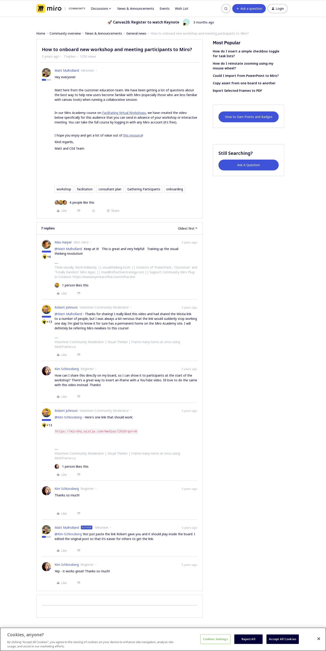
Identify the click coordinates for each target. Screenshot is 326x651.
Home (40, 33)
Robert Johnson (66, 307)
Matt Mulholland (67, 70)
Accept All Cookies (282, 639)
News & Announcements (135, 8)
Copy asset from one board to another (244, 83)
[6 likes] (74, 202)
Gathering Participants (143, 189)
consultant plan (109, 189)
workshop (64, 189)
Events (165, 8)
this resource (132, 135)
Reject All (248, 639)
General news (136, 33)
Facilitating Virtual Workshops (124, 113)
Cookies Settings (215, 639)
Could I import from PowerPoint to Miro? (246, 75)
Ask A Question (248, 165)
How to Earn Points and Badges (248, 117)
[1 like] (72, 285)
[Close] (319, 639)
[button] (249, 8)
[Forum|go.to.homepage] (60, 8)
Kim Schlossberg (67, 369)
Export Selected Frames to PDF (237, 90)
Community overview (65, 33)
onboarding (174, 189)
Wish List (181, 8)
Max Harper (63, 242)
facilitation (85, 189)
